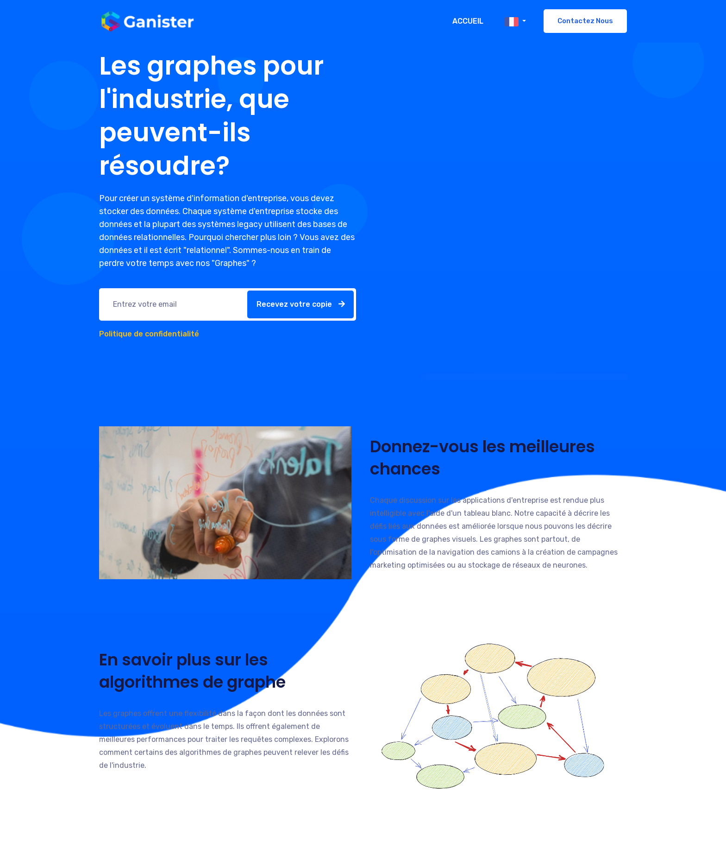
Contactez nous (585, 21)
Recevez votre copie (301, 304)
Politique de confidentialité (149, 333)
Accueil (467, 21)
